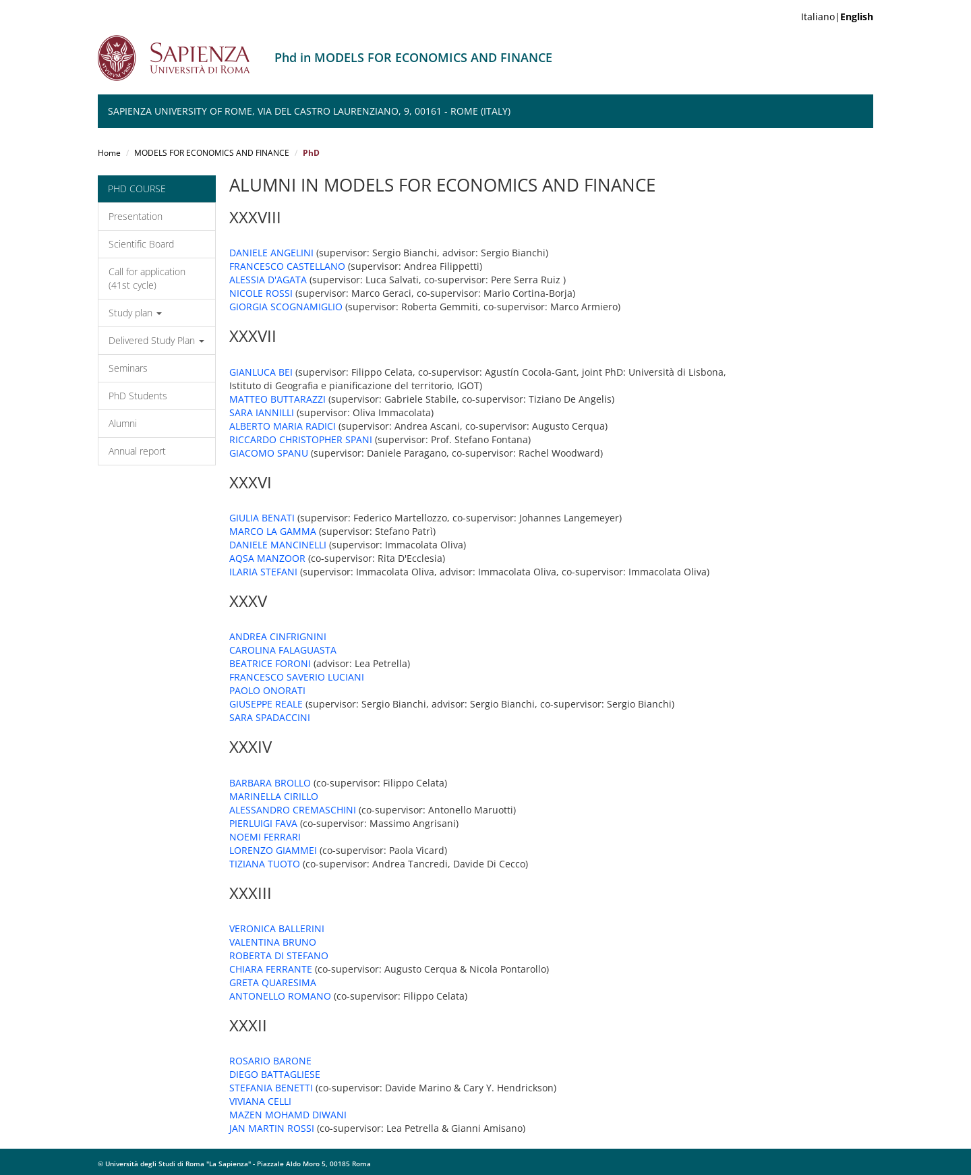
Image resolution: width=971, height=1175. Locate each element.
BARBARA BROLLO (270, 782)
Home (109, 153)
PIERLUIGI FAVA (263, 823)
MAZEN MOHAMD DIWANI (288, 1114)
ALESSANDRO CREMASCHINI (292, 809)
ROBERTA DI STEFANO (278, 955)
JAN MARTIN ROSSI (271, 1128)
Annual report (137, 451)
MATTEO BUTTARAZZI (277, 399)
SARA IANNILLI (261, 412)
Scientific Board (141, 243)
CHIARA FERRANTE (270, 969)
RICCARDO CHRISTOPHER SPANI (300, 439)
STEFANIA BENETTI (271, 1087)
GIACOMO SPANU (268, 453)
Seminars (128, 368)
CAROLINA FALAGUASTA (282, 649)
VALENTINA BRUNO (272, 942)
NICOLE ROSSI (261, 293)
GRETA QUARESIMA (272, 982)
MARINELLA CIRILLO (273, 796)
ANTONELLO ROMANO (280, 996)
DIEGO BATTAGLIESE (274, 1074)
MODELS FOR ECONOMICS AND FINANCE (211, 153)
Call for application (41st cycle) (147, 278)
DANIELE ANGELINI (271, 252)
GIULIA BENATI (262, 517)
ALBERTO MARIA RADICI (282, 426)
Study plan (135, 312)
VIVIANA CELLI (260, 1101)
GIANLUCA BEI (261, 372)
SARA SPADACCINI (269, 717)
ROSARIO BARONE (270, 1060)
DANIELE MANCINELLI (277, 544)
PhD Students (138, 395)
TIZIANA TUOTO (264, 863)
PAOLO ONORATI (267, 690)
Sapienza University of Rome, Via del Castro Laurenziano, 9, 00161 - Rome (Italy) (309, 111)
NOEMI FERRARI (265, 836)
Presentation (136, 216)
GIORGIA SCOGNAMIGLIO (286, 306)
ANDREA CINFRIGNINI (277, 636)
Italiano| (837, 16)
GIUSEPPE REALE (266, 703)
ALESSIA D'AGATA (268, 279)
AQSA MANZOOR (267, 558)
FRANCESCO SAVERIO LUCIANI (296, 676)
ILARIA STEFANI (263, 571)
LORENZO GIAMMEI (273, 850)
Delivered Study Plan (156, 340)
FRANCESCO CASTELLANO (287, 266)
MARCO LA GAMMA (272, 531)
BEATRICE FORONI (270, 663)
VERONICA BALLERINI (276, 928)
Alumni (123, 423)
